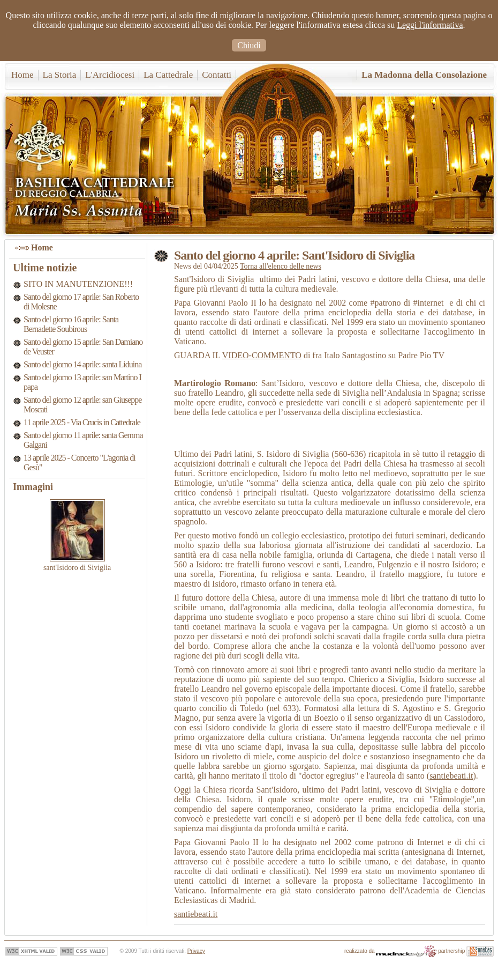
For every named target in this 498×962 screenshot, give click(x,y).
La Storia (60, 75)
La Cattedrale (168, 75)
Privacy (196, 951)
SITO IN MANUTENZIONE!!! (78, 283)
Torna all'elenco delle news (280, 266)
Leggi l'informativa (430, 24)
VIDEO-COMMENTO (261, 355)
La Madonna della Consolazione (424, 75)
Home (22, 75)
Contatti (216, 75)
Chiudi (249, 45)
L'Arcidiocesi (109, 75)
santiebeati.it (451, 775)
